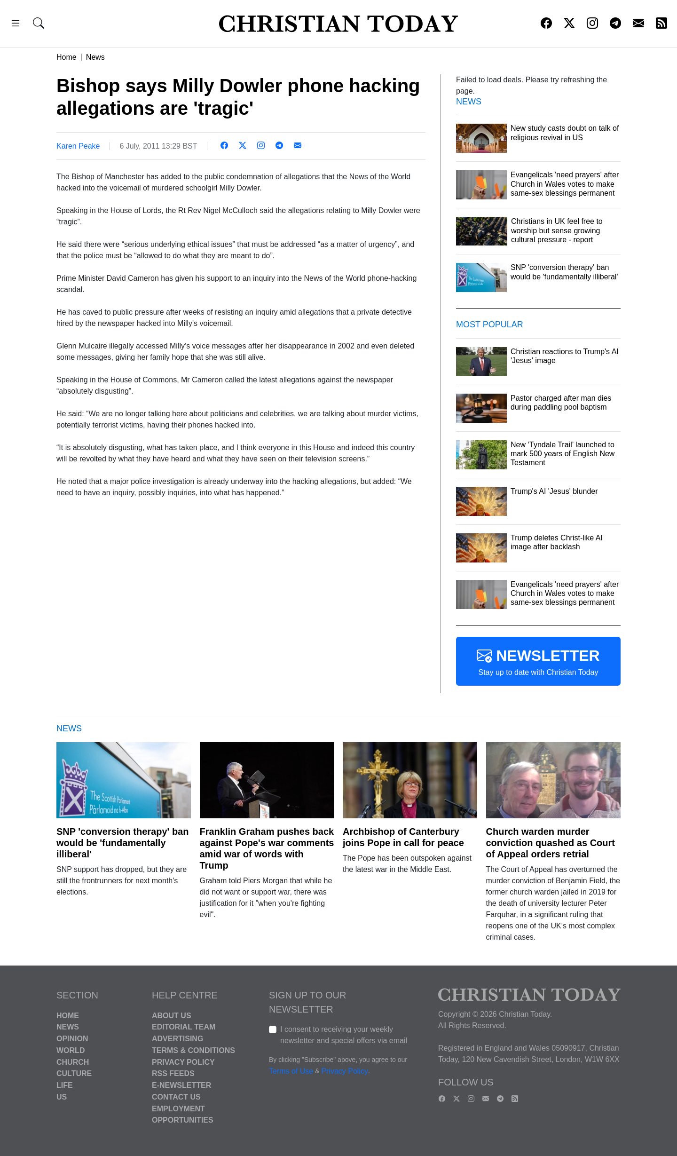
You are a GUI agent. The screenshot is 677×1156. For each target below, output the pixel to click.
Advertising (177, 1039)
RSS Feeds (173, 1073)
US (61, 1097)
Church (72, 1062)
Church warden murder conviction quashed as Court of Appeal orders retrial (550, 842)
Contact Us (176, 1097)
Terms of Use (291, 1071)
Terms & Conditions (193, 1050)
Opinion (72, 1039)
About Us (171, 1015)
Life (64, 1085)
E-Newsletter (181, 1085)
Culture (74, 1073)
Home (66, 57)
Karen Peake (78, 146)
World (70, 1050)
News (95, 57)
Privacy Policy (183, 1062)
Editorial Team (183, 1027)
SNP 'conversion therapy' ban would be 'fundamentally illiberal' (122, 842)
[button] (15, 25)
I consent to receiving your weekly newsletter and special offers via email (343, 1035)
